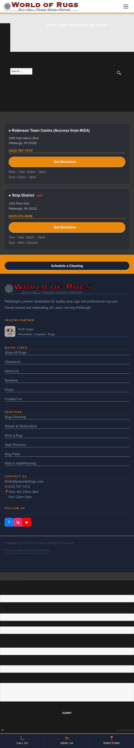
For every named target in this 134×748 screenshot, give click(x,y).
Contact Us (13, 399)
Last (2, 636)
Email (5, 643)
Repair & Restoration (21, 426)
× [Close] (2, 730)
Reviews (11, 380)
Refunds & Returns (37, 550)
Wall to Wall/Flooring (20, 463)
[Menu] (125, 6)
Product (6, 590)
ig (18, 522)
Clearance (12, 362)
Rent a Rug (13, 435)
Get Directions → (67, 162)
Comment (6, 678)
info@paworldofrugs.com (25, 481)
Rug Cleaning (15, 417)
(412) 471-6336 (21, 216)
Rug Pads (12, 454)
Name (3, 608)
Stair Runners (15, 445)
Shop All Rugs (16, 352)
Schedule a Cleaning (67, 266)
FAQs (9, 390)
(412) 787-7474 (21, 150)
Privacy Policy (14, 550)
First (3, 623)
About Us (12, 371)
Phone (4, 660)
